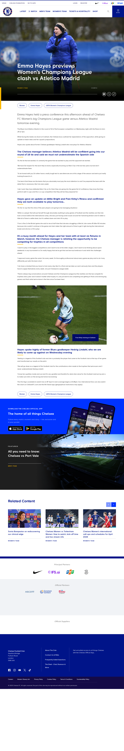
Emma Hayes (35, 105)
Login (75, 3)
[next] (113, 504)
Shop (95, 11)
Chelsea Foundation (17, 3)
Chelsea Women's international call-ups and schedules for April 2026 (98, 534)
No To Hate (32, 3)
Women (22, 105)
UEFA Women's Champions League (58, 105)
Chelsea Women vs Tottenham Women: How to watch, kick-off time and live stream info (62, 534)
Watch (33, 11)
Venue (4, 3)
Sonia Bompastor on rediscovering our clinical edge (24, 533)
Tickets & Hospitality (79, 11)
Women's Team (60, 11)
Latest (23, 11)
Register (83, 3)
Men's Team (44, 11)
